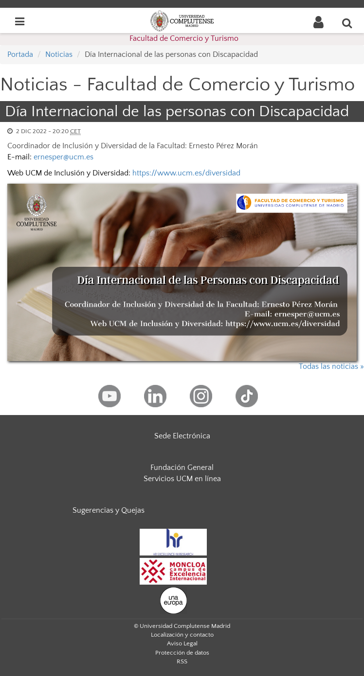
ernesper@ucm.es (63, 157)
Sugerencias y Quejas (109, 510)
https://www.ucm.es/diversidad (186, 173)
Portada (20, 54)
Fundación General (182, 467)
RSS (182, 661)
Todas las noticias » (331, 366)
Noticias (59, 54)
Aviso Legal (182, 643)
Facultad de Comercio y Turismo (183, 38)
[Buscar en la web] (347, 23)
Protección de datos (182, 652)
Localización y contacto (182, 634)
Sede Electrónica (182, 436)
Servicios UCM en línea (182, 478)
